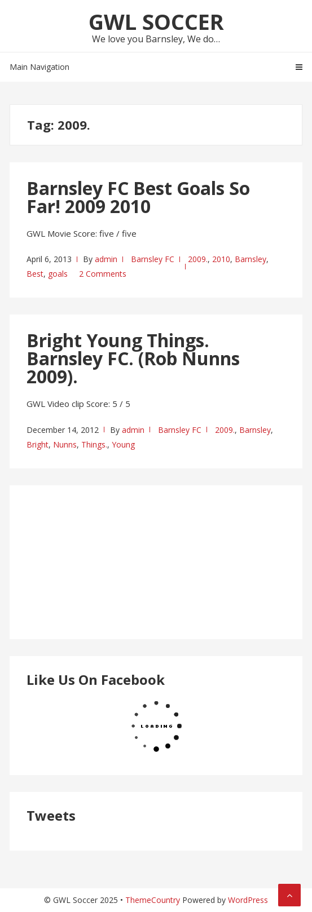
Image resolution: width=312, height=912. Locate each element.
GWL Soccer (156, 21)
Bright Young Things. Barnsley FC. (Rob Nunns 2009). (133, 358)
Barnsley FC (152, 259)
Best (35, 273)
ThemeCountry (152, 900)
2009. (198, 259)
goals (58, 273)
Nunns (65, 444)
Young (123, 444)
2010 (221, 259)
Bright (38, 444)
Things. (94, 444)
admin (106, 259)
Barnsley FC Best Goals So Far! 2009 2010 (138, 197)
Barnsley (250, 259)
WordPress (248, 900)
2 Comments (102, 273)
